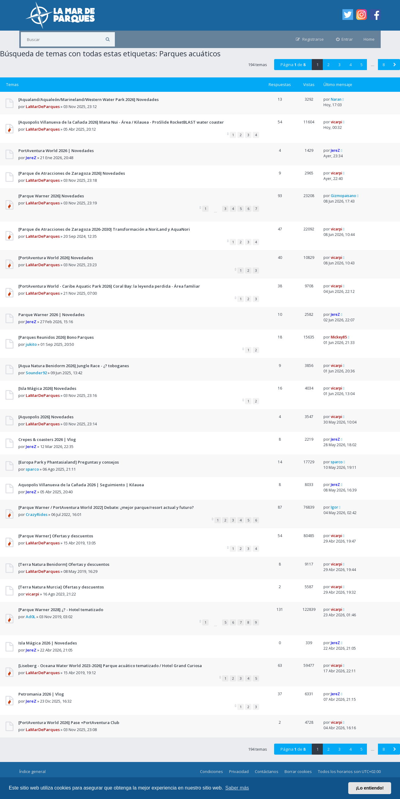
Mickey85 (339, 337)
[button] (394, 64)
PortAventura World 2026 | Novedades (56, 150)
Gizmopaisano (343, 195)
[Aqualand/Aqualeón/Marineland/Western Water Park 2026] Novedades (88, 99)
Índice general (32, 771)
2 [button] (328, 64)
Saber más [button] (237, 787)
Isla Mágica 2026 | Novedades (47, 643)
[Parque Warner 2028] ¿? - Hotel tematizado (60, 609)
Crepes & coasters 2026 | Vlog (47, 439)
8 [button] (384, 64)
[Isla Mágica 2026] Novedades (47, 388)
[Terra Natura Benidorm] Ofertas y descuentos (63, 564)
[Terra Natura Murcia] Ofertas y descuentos (61, 587)
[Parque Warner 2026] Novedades (51, 196)
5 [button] (361, 64)
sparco (32, 469)
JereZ (31, 157)
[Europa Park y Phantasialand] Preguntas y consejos (68, 462)
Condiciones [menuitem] (211, 771)
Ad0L (31, 616)
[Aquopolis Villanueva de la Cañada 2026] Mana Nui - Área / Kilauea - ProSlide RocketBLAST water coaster (121, 122)
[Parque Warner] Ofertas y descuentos (55, 536)
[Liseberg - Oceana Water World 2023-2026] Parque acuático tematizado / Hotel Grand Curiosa (110, 665)
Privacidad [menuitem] (239, 771)
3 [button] (339, 64)
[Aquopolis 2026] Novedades (46, 417)
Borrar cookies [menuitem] (298, 771)
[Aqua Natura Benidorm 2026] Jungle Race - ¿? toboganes (73, 365)
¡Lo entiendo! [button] (370, 788)
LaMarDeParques (43, 106)
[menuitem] (344, 39)
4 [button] (350, 64)
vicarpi (336, 122)
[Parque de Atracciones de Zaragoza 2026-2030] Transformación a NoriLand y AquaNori (104, 229)
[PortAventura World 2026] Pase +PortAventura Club (68, 722)
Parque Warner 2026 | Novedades (51, 314)
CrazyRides (36, 514)
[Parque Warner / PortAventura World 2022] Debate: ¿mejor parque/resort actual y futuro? (106, 507)
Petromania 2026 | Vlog (41, 694)
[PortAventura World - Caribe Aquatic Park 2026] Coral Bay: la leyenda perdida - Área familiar (109, 286)
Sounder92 (36, 372)
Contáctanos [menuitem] (266, 771)
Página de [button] (293, 64)
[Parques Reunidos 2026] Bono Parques (56, 337)
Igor (334, 507)
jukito (31, 344)
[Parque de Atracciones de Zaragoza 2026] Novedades (71, 173)
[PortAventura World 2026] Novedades (55, 257)
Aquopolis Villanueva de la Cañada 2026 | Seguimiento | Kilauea (81, 484)
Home (369, 39)
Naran (336, 99)
